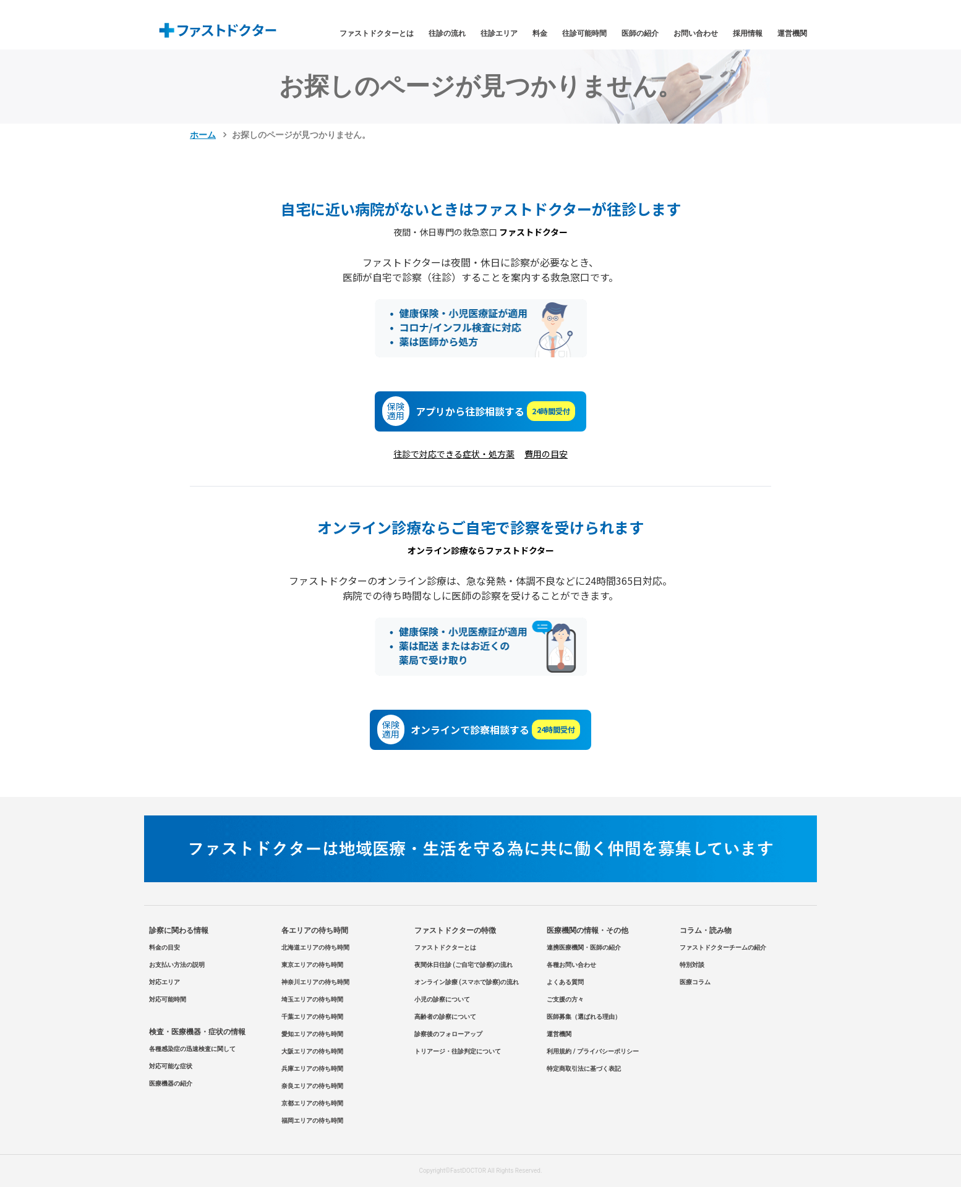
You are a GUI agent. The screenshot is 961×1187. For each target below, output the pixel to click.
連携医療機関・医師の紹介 (584, 947)
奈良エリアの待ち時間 (312, 1086)
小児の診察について (442, 999)
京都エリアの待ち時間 (312, 1103)
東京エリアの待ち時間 (312, 964)
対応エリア (164, 982)
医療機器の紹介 (170, 1083)
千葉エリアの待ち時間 (312, 1016)
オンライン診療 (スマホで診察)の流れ (466, 982)
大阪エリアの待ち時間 (312, 1051)
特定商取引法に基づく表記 (584, 1068)
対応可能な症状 (170, 1066)
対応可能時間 (167, 999)
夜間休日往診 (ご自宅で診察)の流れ (463, 964)
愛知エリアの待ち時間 (312, 1034)
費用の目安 (546, 454)
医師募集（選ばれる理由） (584, 1016)
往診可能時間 (584, 33)
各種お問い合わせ (571, 964)
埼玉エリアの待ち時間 (312, 999)
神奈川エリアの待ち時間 (315, 982)
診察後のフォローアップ (448, 1034)
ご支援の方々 (565, 999)
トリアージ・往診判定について (457, 1051)
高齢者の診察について (445, 1016)
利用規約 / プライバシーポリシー (593, 1051)
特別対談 (692, 964)
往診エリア (499, 33)
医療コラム (695, 982)
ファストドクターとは (377, 33)
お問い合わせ (695, 33)
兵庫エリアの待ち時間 (312, 1068)
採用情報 (747, 33)
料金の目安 (164, 947)
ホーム (203, 135)
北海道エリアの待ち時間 (315, 947)
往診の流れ (447, 33)
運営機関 (792, 33)
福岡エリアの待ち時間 (312, 1120)
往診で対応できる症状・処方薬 (454, 454)
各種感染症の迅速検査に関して (192, 1048)
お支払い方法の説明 (177, 964)
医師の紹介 (640, 33)
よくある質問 (565, 982)
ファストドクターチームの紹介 (723, 947)
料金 (539, 33)
